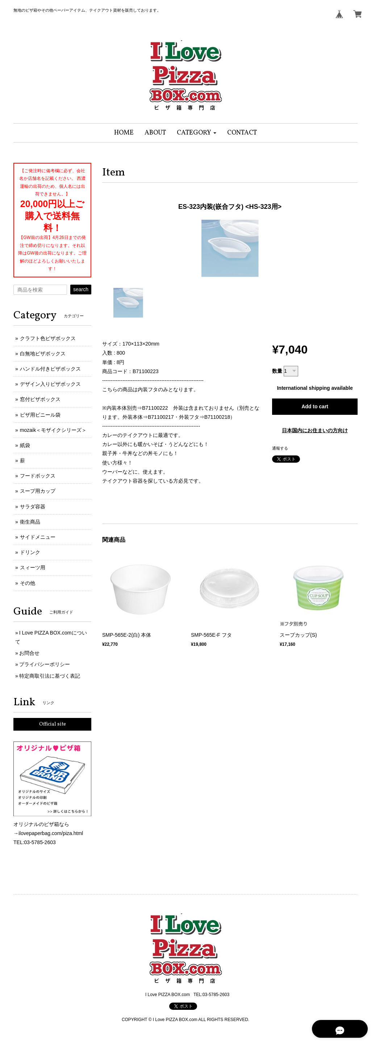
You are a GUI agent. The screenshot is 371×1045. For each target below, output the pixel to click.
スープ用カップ (37, 491)
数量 (277, 371)
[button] (196, 133)
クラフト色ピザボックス (48, 338)
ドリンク (30, 552)
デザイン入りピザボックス (50, 384)
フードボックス (37, 476)
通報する (280, 448)
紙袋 (25, 445)
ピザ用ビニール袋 (40, 415)
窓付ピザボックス (40, 399)
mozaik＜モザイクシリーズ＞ (53, 430)
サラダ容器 (32, 506)
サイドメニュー (37, 537)
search (80, 289)
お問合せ (29, 653)
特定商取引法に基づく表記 (49, 676)
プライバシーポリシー (44, 664)
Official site (52, 724)
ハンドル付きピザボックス (50, 369)
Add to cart (314, 406)
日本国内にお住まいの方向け (315, 430)
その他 (27, 583)
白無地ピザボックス (43, 353)
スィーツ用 (32, 567)
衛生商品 (30, 522)
